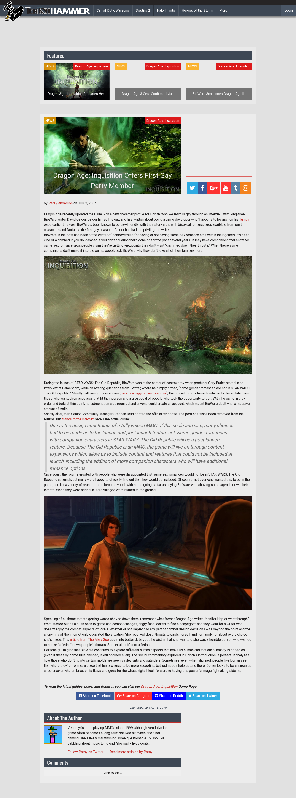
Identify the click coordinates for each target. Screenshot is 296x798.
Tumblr (244, 219)
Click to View (112, 773)
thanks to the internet (78, 419)
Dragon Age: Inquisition (159, 686)
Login (288, 10)
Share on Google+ (133, 696)
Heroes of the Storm (197, 10)
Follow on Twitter (86, 752)
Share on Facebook (95, 696)
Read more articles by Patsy (131, 752)
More (223, 10)
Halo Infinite (166, 10)
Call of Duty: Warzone (113, 10)
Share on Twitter (202, 696)
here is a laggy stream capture (143, 393)
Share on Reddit (169, 696)
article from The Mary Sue (89, 640)
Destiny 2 (143, 10)
